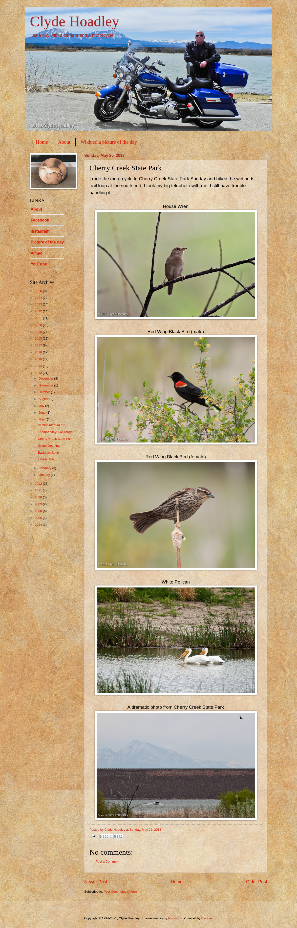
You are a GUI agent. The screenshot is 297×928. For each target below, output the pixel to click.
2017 (39, 345)
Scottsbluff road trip (51, 425)
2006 (39, 518)
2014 (39, 366)
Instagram (40, 231)
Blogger (206, 918)
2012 (39, 483)
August (44, 399)
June (42, 412)
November (46, 385)
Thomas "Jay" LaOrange (55, 432)
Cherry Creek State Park (55, 439)
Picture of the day (47, 242)
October (45, 392)
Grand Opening (49, 445)
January (45, 475)
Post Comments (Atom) (120, 891)
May (42, 419)
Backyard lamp (48, 452)
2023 (39, 304)
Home (42, 142)
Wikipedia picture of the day (109, 142)
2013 (39, 373)
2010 (39, 497)
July (42, 406)
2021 (39, 318)
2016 (39, 352)
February (45, 468)
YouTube (39, 264)
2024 (39, 298)
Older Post (256, 881)
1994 (39, 524)
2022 (39, 311)
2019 (39, 332)
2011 (39, 490)
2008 (39, 511)
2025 (39, 291)
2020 (39, 325)
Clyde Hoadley (74, 21)
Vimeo (36, 253)
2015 (39, 359)
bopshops (175, 918)
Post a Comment (107, 861)
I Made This (46, 459)
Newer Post (95, 881)
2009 (39, 504)
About (64, 142)
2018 (39, 338)
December (46, 378)
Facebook (40, 220)
